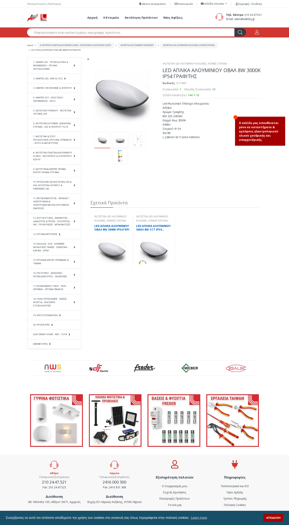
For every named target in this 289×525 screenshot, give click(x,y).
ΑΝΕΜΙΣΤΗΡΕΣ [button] (40, 343)
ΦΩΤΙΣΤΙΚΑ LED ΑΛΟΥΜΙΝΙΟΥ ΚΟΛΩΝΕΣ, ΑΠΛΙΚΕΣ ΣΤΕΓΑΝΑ (189, 45)
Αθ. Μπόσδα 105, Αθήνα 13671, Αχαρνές (54, 502)
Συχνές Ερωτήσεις (174, 492)
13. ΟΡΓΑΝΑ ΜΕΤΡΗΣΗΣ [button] (45, 234)
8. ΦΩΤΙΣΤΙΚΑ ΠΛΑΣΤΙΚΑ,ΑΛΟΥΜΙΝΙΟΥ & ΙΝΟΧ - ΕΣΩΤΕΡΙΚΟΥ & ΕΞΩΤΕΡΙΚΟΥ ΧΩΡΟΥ (75, 45)
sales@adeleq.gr (244, 19)
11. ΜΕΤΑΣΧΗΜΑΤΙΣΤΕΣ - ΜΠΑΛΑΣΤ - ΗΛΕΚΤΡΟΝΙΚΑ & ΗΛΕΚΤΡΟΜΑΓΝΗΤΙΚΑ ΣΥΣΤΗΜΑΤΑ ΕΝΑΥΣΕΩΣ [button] (51, 203)
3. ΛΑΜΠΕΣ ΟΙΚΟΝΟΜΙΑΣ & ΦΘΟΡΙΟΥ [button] (52, 87)
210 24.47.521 (253, 15)
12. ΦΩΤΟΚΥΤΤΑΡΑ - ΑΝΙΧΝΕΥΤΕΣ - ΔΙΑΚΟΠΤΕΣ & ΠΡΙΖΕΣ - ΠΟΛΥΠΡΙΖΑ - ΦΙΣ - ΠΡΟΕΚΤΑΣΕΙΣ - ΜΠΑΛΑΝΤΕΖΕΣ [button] (52, 221)
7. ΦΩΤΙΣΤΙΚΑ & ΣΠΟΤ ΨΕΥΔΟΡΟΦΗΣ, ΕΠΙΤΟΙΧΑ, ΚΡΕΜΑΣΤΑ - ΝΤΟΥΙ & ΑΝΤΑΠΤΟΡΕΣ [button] (52, 140)
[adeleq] (37, 18)
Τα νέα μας (175, 505)
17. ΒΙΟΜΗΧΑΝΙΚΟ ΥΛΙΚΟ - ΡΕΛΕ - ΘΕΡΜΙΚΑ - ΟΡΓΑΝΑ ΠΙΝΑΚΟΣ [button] (50, 287)
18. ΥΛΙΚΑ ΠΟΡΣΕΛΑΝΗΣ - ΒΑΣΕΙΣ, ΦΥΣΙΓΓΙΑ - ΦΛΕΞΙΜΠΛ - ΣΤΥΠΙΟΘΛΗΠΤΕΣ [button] (50, 302)
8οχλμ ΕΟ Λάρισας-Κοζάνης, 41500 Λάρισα (114, 502)
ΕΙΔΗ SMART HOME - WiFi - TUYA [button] (50, 334)
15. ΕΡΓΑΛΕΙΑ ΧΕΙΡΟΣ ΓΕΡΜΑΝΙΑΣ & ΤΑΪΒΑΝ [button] (51, 261)
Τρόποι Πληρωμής (235, 498)
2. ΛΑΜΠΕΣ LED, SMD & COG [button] (48, 78)
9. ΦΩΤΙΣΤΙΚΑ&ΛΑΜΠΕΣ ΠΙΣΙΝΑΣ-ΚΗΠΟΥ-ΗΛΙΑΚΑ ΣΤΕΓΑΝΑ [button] (50, 170)
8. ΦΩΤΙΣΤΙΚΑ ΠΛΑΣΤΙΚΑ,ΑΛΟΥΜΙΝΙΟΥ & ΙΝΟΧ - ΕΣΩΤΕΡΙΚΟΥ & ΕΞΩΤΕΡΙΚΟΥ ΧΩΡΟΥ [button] (52, 156)
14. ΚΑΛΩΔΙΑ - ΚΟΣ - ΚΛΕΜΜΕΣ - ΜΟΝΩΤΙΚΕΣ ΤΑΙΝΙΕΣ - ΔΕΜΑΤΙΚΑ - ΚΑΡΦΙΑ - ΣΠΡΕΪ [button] (50, 247)
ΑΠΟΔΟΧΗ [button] (273, 517)
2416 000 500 (114, 482)
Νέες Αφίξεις (172, 17)
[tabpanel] (112, 242)
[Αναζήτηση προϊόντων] (131, 32)
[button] (214, 4)
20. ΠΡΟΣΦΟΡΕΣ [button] (41, 324)
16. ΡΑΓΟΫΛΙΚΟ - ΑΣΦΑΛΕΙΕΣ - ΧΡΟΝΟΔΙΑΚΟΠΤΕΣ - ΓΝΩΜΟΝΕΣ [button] (50, 274)
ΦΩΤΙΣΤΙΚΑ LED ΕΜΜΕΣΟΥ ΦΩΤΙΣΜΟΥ (137, 45)
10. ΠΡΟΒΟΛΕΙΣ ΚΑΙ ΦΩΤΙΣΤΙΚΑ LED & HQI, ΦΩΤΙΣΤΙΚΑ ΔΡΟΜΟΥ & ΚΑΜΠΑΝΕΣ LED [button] (52, 185)
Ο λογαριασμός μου (174, 486)
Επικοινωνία (184, 4)
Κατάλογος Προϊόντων (141, 17)
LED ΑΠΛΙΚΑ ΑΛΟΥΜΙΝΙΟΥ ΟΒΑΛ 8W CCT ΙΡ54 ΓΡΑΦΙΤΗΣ (153, 227)
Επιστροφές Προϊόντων (174, 498)
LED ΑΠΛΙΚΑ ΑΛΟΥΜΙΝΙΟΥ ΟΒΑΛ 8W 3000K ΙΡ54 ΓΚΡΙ (111, 227)
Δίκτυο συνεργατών (152, 4)
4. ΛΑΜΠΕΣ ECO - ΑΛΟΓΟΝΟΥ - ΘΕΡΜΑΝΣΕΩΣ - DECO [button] (48, 99)
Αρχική (92, 17)
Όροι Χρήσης (235, 492)
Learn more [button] (199, 517)
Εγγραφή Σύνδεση (249, 4)
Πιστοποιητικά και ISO (235, 486)
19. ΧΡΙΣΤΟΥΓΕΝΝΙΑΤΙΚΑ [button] (45, 315)
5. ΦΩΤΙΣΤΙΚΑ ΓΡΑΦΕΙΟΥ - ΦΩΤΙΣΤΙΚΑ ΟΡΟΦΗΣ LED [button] (52, 112)
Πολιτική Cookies (235, 505)
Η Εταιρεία (111, 17)
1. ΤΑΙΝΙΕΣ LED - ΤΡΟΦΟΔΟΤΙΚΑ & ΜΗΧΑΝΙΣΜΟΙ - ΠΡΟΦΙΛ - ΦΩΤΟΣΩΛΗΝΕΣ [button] (50, 65)
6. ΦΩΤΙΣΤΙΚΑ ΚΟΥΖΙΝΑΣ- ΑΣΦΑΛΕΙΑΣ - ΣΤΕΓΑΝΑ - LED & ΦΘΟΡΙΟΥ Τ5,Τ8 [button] (52, 125)
